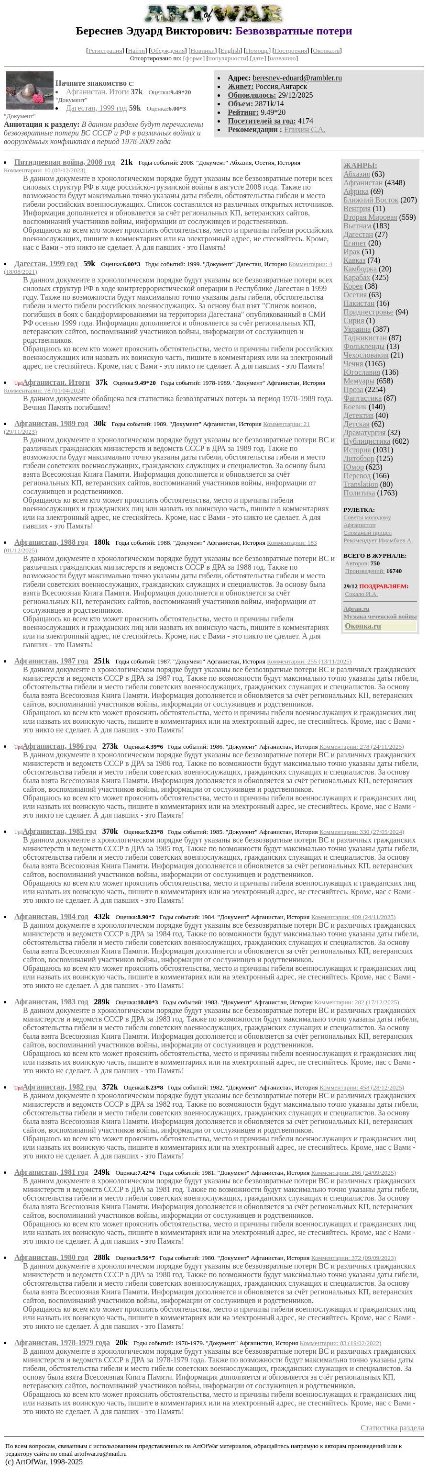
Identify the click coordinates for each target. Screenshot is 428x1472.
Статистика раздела (392, 1428)
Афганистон (359, 524)
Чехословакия (365, 355)
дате (258, 58)
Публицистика (366, 441)
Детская (356, 424)
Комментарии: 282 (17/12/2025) (356, 1002)
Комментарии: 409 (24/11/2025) (353, 917)
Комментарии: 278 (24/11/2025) (361, 746)
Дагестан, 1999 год (96, 108)
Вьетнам (357, 226)
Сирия (353, 320)
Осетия (355, 295)
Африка (356, 191)
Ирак (351, 251)
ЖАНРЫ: (360, 165)
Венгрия (357, 208)
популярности (227, 58)
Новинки (203, 50)
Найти (136, 50)
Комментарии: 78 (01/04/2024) (45, 390)
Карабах (356, 277)
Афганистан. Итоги (97, 92)
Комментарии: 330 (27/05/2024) (361, 831)
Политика (359, 493)
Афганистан (363, 183)
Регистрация (105, 50)
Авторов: (357, 563)
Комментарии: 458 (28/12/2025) (361, 1087)
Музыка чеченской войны (380, 616)
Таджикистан (365, 338)
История (357, 450)
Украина (357, 329)
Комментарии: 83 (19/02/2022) (341, 1343)
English (230, 50)
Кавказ (354, 260)
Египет (354, 243)
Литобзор (358, 458)
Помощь (257, 50)
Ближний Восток (370, 200)
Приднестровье (368, 312)
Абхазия (356, 174)
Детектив (358, 415)
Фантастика (362, 398)
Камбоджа (360, 269)
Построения (290, 50)
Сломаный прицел (367, 532)
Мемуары (358, 381)
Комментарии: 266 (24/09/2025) (353, 1172)
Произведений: (365, 570)
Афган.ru (356, 608)
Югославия (361, 372)
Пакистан (358, 303)
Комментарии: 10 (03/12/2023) (45, 170)
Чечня (353, 364)
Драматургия (364, 432)
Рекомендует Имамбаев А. (378, 540)
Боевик (354, 407)
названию (283, 58)
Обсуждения (168, 50)
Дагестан (358, 234)
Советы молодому (367, 517)
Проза (353, 389)
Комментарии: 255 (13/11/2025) (309, 661)
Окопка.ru (326, 50)
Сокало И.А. (361, 593)
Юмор (353, 467)
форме (194, 58)
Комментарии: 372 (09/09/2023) (353, 1257)
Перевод (357, 476)
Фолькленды (363, 346)
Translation (360, 484)
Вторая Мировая (370, 217)
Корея (352, 286)
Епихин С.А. (304, 129)
